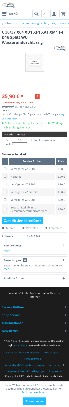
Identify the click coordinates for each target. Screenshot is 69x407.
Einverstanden (34, 401)
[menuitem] (10, 13)
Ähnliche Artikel (14, 278)
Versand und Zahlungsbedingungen (24, 365)
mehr (7, 250)
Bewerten (30, 228)
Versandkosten (20, 345)
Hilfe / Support (52, 352)
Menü (10, 13)
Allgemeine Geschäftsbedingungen (26, 371)
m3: (6, 140)
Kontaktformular (33, 358)
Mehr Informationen (34, 392)
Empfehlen (54, 228)
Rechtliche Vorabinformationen (23, 352)
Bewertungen (12, 260)
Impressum (55, 371)
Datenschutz (55, 365)
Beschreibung (12, 245)
